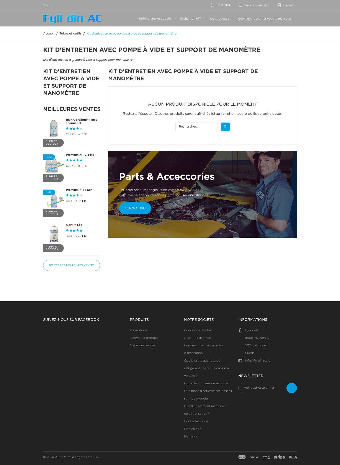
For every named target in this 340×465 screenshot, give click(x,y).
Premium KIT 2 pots (80, 155)
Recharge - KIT (190, 19)
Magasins (191, 436)
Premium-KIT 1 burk (79, 190)
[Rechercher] (222, 5)
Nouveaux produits (144, 338)
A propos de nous (197, 338)
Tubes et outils (219, 19)
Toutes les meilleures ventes (72, 265)
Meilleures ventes (142, 345)
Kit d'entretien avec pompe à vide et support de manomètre (71, 82)
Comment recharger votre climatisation (265, 19)
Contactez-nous (196, 421)
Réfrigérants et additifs (155, 19)
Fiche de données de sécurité (206, 383)
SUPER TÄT (74, 225)
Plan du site (192, 429)
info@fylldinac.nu (258, 360)
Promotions (138, 330)
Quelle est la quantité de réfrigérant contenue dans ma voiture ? (206, 368)
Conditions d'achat (198, 330)
